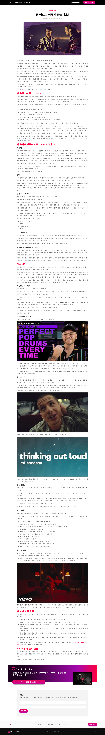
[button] (29, 2)
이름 (20, 700)
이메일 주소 (21, 705)
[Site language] (75, 2)
